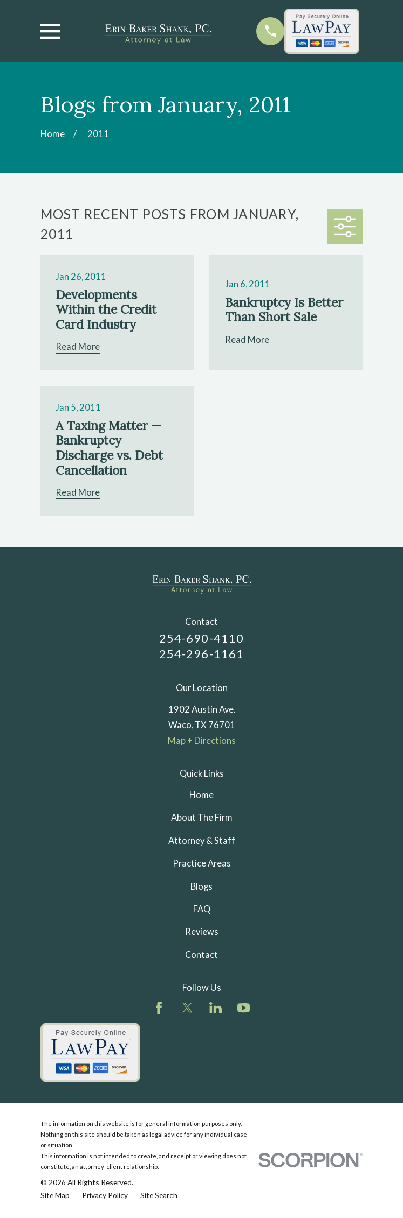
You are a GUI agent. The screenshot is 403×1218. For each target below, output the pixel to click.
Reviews (201, 931)
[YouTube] (243, 1008)
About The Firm (202, 817)
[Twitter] (187, 1008)
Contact (201, 954)
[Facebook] (159, 1008)
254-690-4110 (201, 638)
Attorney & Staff (201, 840)
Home (201, 795)
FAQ (201, 909)
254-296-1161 (201, 653)
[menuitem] (55, 1195)
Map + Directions (202, 740)
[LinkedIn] (215, 1008)
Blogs (201, 886)
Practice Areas (202, 863)
